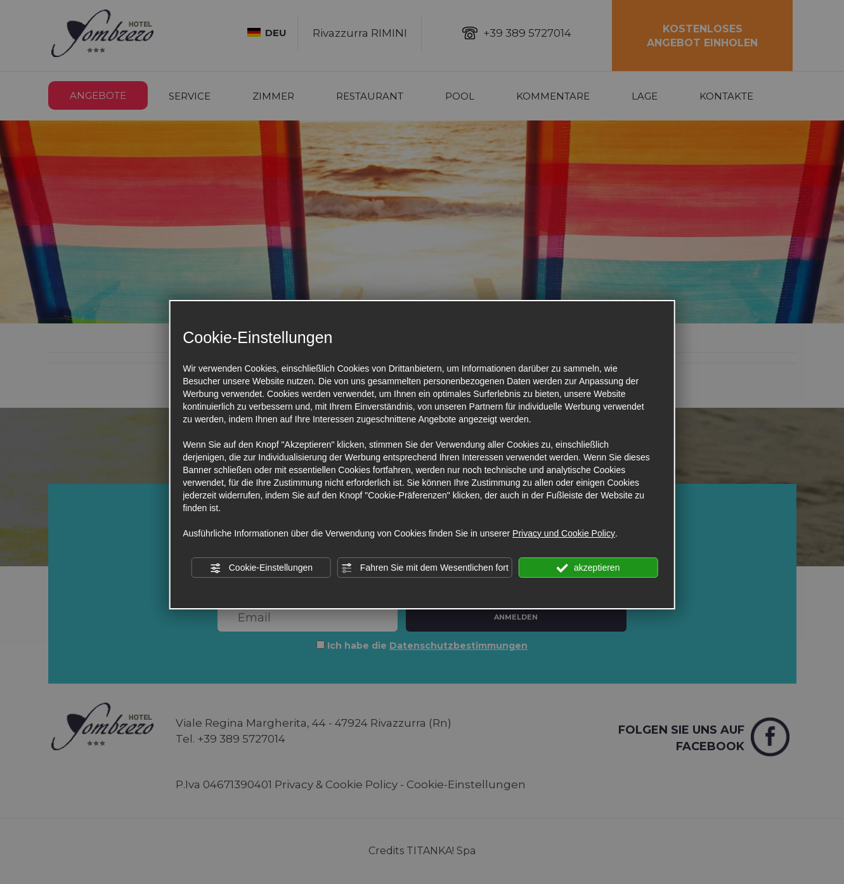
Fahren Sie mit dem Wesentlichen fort (425, 568)
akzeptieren (588, 568)
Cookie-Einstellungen (261, 568)
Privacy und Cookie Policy (563, 533)
